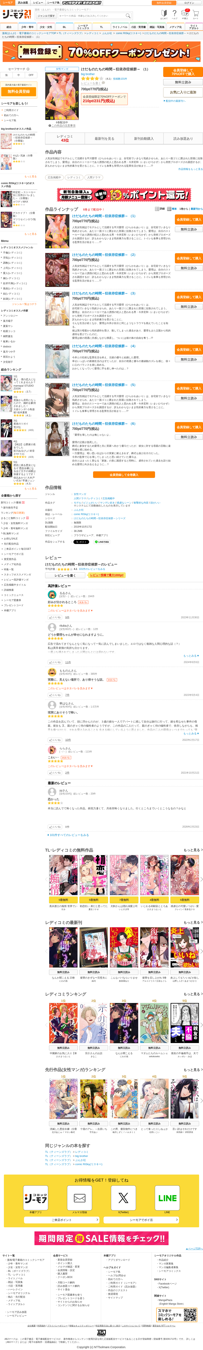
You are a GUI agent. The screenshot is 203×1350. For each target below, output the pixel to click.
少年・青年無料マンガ (15, 528)
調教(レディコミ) (12, 262)
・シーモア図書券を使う (68, 1294)
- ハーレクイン (15, 1289)
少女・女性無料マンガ (15, 523)
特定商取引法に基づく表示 (108, 1326)
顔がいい (155, 502)
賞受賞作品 (10, 559)
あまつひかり (191, 981)
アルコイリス (148, 981)
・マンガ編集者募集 (167, 1267)
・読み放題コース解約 (67, 1286)
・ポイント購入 (63, 1263)
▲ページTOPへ (194, 1248)
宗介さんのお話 (93, 1053)
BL (64, 27)
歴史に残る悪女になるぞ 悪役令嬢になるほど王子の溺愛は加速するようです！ (25, 470)
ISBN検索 (146, 1326)
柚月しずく (118, 1132)
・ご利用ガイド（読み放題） (122, 1286)
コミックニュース (14, 595)
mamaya (18, 385)
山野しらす (178, 981)
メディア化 (175, 27)
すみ (63, 909)
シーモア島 (53, 2)
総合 (9, 27)
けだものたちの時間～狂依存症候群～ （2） (104, 254)
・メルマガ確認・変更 (67, 1266)
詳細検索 (9, 590)
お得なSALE (11, 538)
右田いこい (154, 1132)
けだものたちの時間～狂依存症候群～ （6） (104, 423)
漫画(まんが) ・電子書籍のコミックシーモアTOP (29, 33)
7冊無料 (124, 899)
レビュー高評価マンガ (16, 579)
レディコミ (93, 33)
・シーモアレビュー (16, 1315)
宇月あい (94, 1132)
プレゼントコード (14, 605)
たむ (22, 453)
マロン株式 (70, 1132)
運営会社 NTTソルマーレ (164, 1326)
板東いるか (9, 341)
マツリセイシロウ (23, 219)
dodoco (7, 346)
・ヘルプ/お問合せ (116, 1275)
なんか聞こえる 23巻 (63, 977)
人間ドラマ (93, 177)
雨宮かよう (9, 356)
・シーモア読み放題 (16, 1312)
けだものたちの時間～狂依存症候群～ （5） (104, 385)
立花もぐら (161, 981)
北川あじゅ (57, 1132)
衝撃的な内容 (141, 502)
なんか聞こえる (124, 1053)
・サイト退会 (62, 1289)
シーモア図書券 (12, 600)
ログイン (189, 2)
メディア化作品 (12, 564)
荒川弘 (17, 427)
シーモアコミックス (83, 27)
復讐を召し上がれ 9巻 (154, 977)
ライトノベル (120, 27)
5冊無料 (63, 899)
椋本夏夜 (22, 412)
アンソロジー (10, 315)
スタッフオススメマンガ (17, 574)
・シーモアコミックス (168, 1271)
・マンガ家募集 (164, 1263)
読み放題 (23, 2)
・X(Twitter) (162, 1287)
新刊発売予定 (10, 507)
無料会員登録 (164, 2)
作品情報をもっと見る (190, 169)
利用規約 (41, 1326)
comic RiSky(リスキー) (128, 33)
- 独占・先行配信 (16, 1296)
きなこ (94, 1056)
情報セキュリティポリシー (81, 1326)
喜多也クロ (190, 909)
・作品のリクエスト (117, 1290)
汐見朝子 (8, 362)
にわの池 (63, 981)
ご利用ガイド (11, 110)
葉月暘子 (8, 320)
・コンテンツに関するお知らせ (72, 1305)
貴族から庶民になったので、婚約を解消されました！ (25, 403)
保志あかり (20, 477)
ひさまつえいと (154, 909)
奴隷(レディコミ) (12, 298)
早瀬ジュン (28, 480)
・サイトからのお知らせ (68, 1301)
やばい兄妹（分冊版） (23, 157)
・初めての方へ (114, 1279)
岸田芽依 (189, 1132)
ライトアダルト (194, 27)
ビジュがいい (90, 502)
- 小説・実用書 (15, 1285)
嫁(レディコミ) (11, 278)
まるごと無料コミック (15, 518)
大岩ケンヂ (20, 409)
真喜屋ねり (124, 981)
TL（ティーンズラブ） (71, 33)
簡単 (172, 208)
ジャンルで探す (46, 15)
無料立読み (63, 972)
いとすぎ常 (124, 909)
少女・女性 (46, 27)
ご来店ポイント (62, 1220)
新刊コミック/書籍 (13, 502)
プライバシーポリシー (57, 1326)
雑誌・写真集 (157, 27)
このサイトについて (131, 1326)
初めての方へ (11, 115)
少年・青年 (27, 27)
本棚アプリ (10, 610)
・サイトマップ (114, 1297)
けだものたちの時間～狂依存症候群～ (165, 33)
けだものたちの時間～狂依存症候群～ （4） (104, 346)
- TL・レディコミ (16, 1274)
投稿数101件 (104, 78)
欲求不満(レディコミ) (15, 283)
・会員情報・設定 (65, 1270)
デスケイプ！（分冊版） (24, 215)
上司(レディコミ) (12, 268)
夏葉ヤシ (8, 326)
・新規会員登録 (63, 1259)
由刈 (94, 981)
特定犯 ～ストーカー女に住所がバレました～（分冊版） (24, 195)
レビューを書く (91, 83)
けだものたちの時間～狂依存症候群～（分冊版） (24, 137)
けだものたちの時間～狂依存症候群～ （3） (104, 293)
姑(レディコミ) (11, 293)
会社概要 (31, 1326)
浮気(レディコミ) (12, 257)
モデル (77, 502)
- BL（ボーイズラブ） (19, 1271)
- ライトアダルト (16, 1304)
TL (101, 27)
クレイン (179, 909)
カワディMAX (20, 201)
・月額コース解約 (65, 1282)
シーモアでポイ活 (14, 554)
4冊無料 (154, 899)
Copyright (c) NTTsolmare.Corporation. (101, 1347)
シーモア (8, 2)
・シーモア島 (113, 1271)
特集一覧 (9, 569)
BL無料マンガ (11, 533)
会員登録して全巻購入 (124, 474)
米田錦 (179, 1132)
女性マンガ (62, 69)
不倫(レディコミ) (12, 252)
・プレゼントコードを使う (70, 1298)
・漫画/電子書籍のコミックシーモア (24, 1259)
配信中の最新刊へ (176, 101)
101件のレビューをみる (92, 569)
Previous (48, 879)
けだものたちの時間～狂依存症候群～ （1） (104, 216)
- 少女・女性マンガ (17, 1267)
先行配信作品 (11, 543)
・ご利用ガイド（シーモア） (122, 1282)
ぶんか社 (107, 33)
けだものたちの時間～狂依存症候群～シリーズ (99, 518)
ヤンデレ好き (107, 502)
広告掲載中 (54, 177)
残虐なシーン (124, 502)
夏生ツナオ (94, 909)
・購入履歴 (61, 1273)
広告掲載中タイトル (15, 584)
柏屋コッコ (9, 331)
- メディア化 (13, 1300)
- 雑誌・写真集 (15, 1282)
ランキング (13, 512)
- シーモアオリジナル (18, 1293)
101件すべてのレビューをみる (69, 835)
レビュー (38, 2)
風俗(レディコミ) (12, 288)
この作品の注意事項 (62, 125)
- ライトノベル (15, 1278)
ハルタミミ (130, 1132)
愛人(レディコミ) (12, 273)
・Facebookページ (166, 1283)
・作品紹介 (162, 1259)
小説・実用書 (138, 27)
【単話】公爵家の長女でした (25, 446)
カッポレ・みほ (185, 1056)
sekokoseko (154, 1056)
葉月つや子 (9, 351)
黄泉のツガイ (21, 423)
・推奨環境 (112, 1294)
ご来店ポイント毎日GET (17, 548)
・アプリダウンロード (118, 1259)
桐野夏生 (8, 336)
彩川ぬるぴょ (21, 450)
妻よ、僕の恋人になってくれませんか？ (25, 381)
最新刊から (197, 208)
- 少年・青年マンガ (17, 1263)
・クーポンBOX (64, 1277)
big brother (88, 74)
